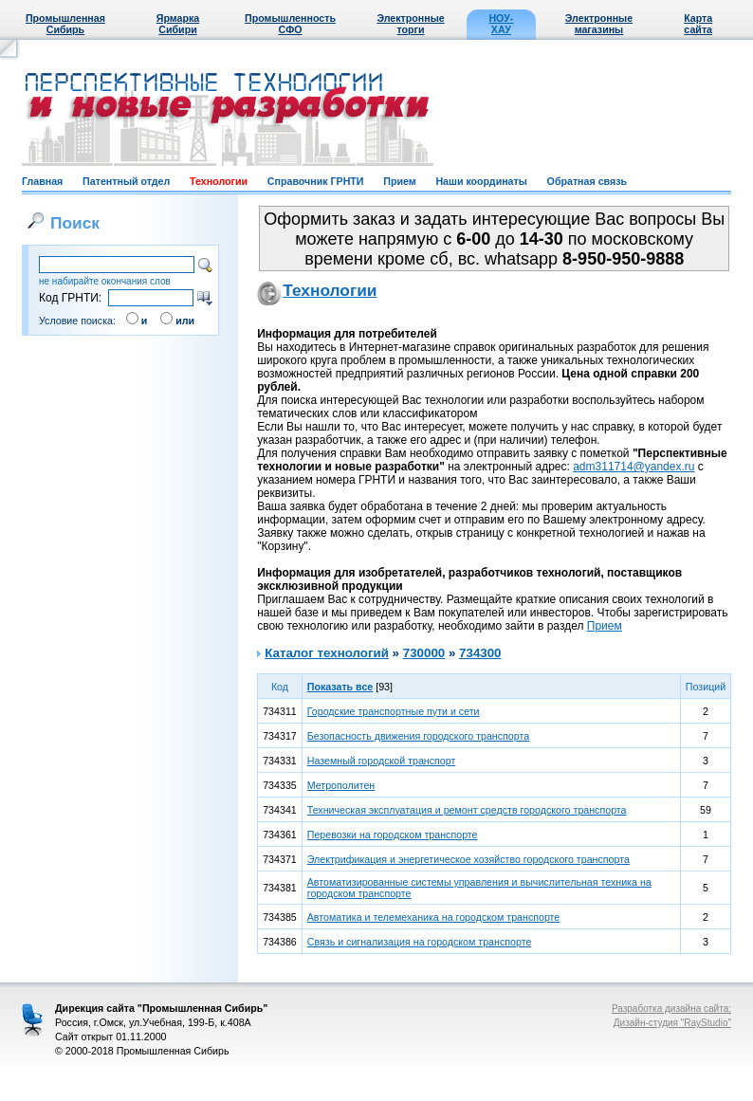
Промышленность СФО (290, 23)
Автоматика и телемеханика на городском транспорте (433, 917)
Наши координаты (480, 181)
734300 (480, 653)
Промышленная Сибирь (65, 23)
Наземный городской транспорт (381, 760)
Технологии (219, 181)
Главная (42, 181)
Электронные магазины (599, 23)
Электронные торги (410, 23)
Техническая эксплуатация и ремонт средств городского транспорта (467, 810)
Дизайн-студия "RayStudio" (672, 1023)
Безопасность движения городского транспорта (418, 736)
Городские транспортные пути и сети (393, 711)
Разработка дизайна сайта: (671, 1008)
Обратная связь (587, 181)
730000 (424, 653)
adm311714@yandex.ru (633, 466)
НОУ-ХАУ (500, 23)
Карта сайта (698, 23)
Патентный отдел (126, 181)
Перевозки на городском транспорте (392, 834)
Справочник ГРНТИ (315, 181)
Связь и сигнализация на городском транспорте (419, 941)
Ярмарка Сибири (177, 23)
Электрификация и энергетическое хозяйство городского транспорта (468, 859)
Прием (399, 181)
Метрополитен (341, 785)
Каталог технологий (327, 653)
